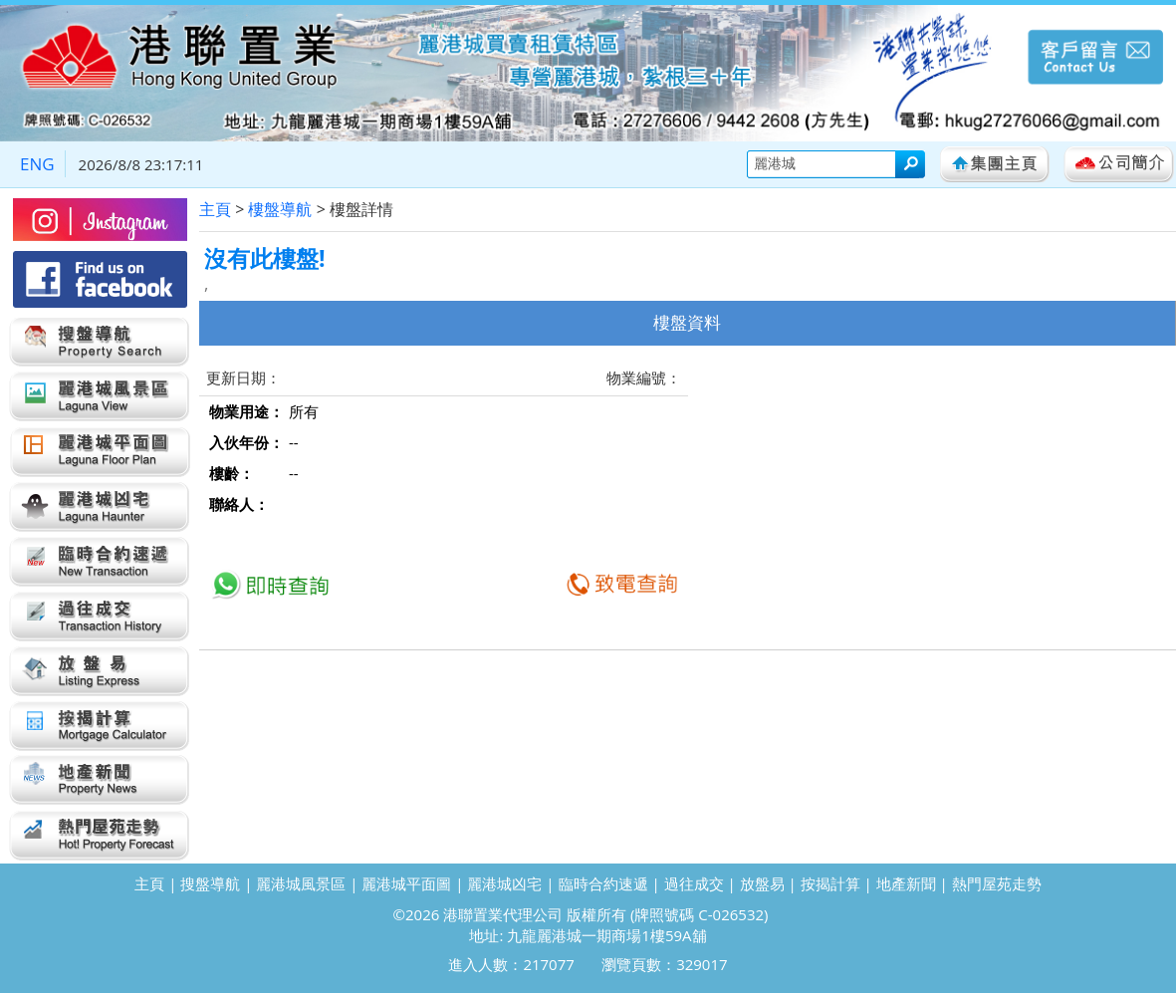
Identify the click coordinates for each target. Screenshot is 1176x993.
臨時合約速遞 (603, 883)
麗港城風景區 (301, 883)
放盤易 (762, 883)
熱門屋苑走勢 (997, 883)
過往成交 (694, 883)
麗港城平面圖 (406, 883)
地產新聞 (906, 883)
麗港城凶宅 (504, 883)
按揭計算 (830, 883)
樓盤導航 (280, 209)
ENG (37, 163)
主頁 (215, 209)
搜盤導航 (210, 883)
